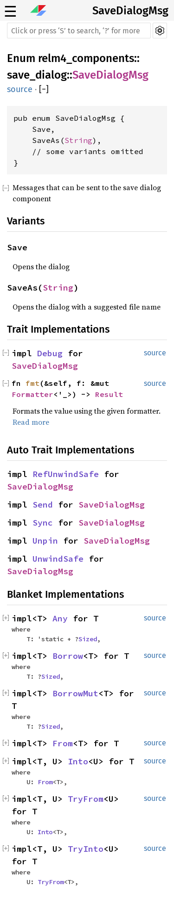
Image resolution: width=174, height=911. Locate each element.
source (19, 89)
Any (60, 618)
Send (42, 504)
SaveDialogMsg (130, 10)
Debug (50, 353)
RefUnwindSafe (65, 474)
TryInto (85, 848)
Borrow (67, 656)
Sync (42, 522)
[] (44, 89)
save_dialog (37, 74)
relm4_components (86, 58)
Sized (87, 639)
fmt (32, 383)
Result (109, 394)
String (78, 140)
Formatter (32, 394)
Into (78, 761)
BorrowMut (75, 693)
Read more (31, 422)
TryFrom (85, 798)
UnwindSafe (58, 558)
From (62, 743)
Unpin (45, 540)
